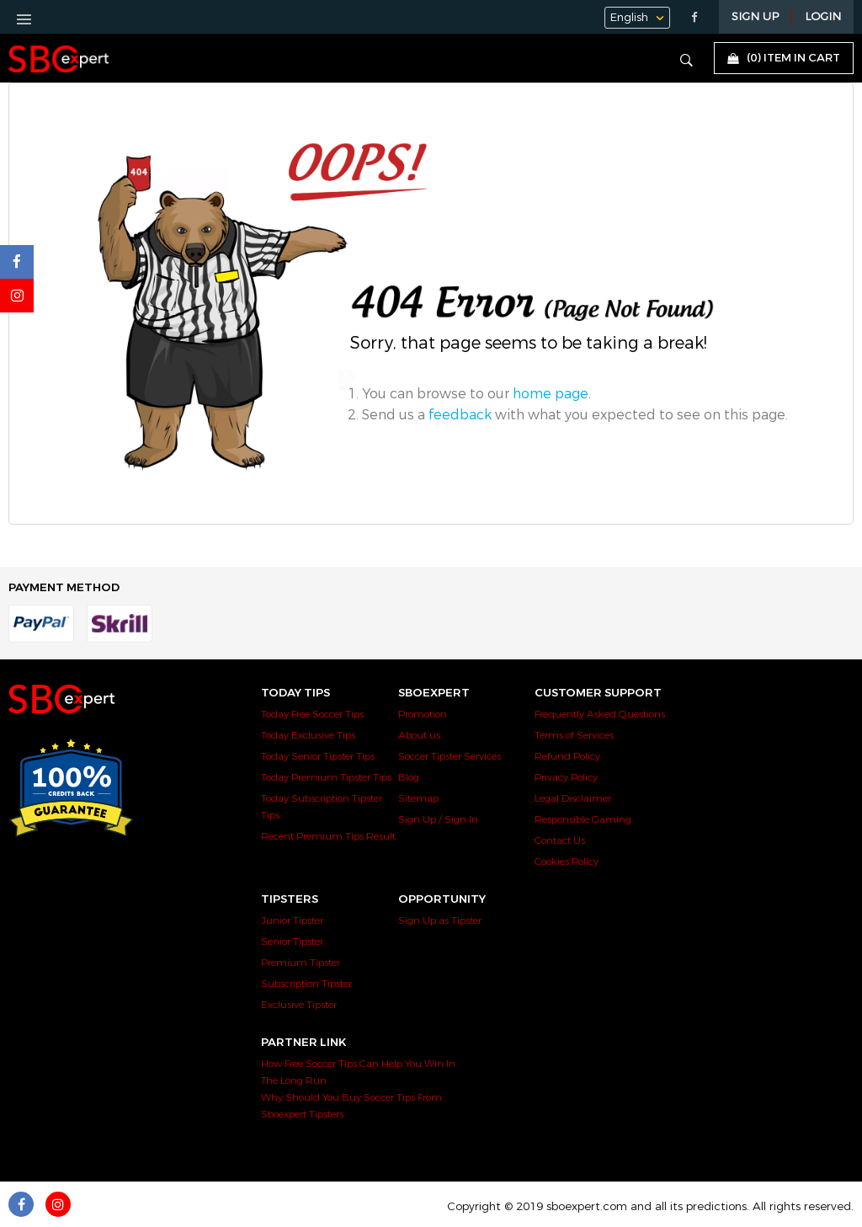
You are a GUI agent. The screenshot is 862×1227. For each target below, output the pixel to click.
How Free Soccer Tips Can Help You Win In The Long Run (358, 1072)
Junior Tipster (292, 920)
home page (550, 394)
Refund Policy (567, 756)
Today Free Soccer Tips (312, 714)
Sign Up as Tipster (440, 920)
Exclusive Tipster (299, 1004)
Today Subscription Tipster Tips (321, 807)
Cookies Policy (567, 861)
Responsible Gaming (583, 819)
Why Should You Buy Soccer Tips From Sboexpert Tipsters (351, 1106)
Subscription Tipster (306, 983)
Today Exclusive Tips (308, 735)
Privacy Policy (566, 777)
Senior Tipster (292, 941)
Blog (408, 777)
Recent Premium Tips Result (328, 836)
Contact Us (560, 840)
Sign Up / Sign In (438, 819)
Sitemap (418, 798)
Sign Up (755, 16)
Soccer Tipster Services (449, 756)
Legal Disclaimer (573, 798)
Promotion (422, 714)
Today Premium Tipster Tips (326, 777)
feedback (460, 415)
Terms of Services (574, 735)
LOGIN (823, 16)
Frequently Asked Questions (600, 714)
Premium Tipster (300, 962)
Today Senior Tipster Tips (318, 756)
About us (419, 735)
